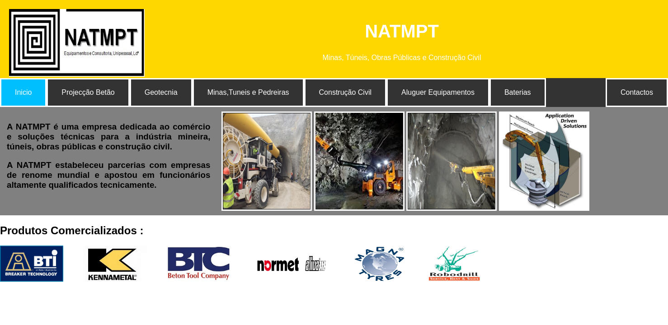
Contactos (637, 92)
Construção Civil (345, 92)
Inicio (23, 92)
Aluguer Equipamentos (438, 92)
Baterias (517, 92)
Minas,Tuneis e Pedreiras (248, 92)
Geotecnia (161, 92)
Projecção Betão (87, 92)
